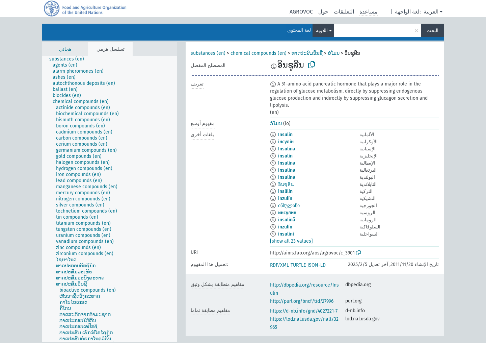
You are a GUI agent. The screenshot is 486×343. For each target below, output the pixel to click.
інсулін (286, 142)
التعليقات (344, 11)
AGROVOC (301, 11)
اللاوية (322, 30)
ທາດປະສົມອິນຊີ (307, 53)
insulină (286, 220)
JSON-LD (316, 265)
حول (323, 11)
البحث (432, 30)
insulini (286, 234)
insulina (286, 170)
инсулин (287, 213)
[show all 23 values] (291, 241)
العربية (431, 11)
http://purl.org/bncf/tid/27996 (301, 301)
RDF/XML (279, 265)
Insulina (286, 149)
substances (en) (208, 53)
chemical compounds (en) (259, 53)
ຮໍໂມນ (334, 53)
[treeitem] (69, 59)
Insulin (285, 135)
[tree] (109, 199)
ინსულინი (289, 206)
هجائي (65, 49)
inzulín (285, 198)
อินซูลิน (286, 184)
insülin (285, 191)
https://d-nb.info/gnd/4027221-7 (304, 311)
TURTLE (298, 265)
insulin (285, 156)
